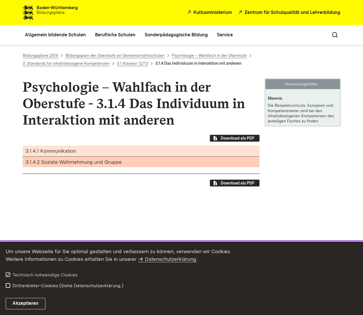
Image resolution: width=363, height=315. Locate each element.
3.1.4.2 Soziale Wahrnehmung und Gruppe (74, 162)
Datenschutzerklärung (170, 259)
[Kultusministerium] (209, 13)
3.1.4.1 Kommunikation (51, 151)
